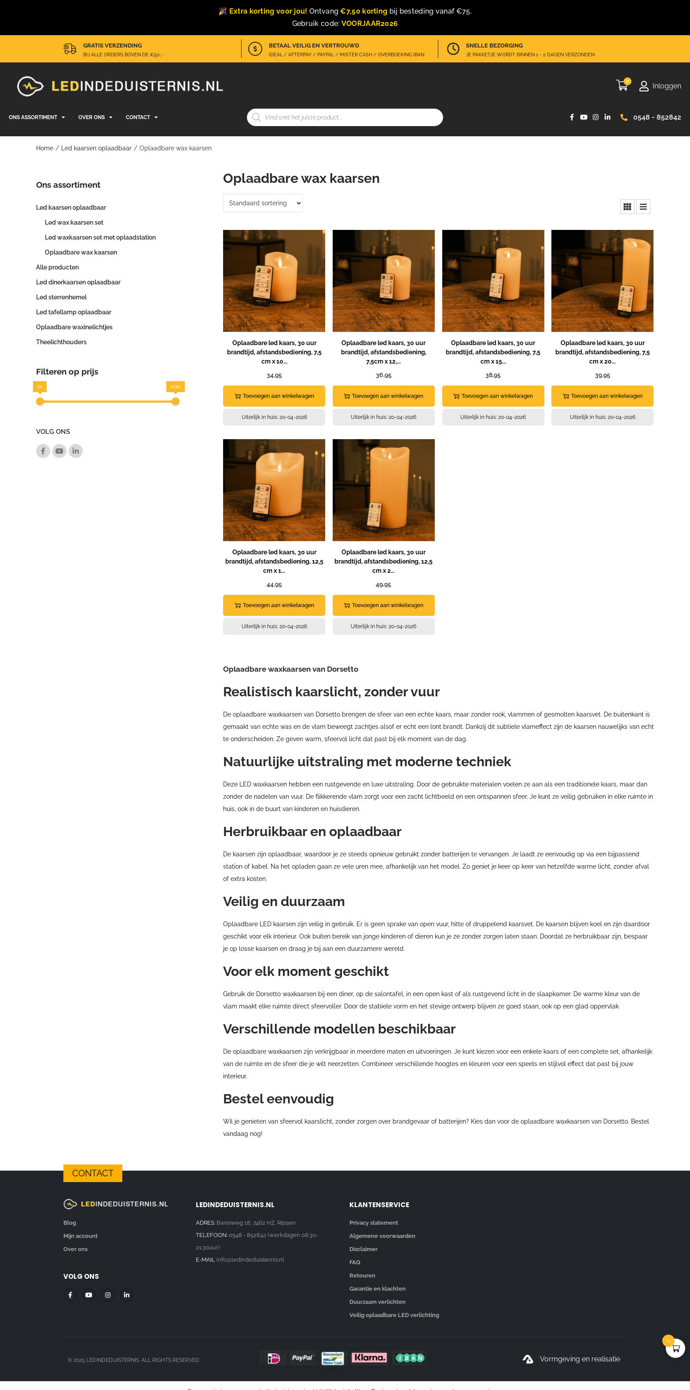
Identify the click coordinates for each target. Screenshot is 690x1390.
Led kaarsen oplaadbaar (96, 148)
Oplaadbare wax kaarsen (81, 252)
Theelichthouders (61, 342)
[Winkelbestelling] (263, 203)
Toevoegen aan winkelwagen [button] (274, 396)
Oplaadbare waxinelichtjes (74, 327)
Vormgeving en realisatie (580, 1359)
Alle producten (57, 267)
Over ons (95, 117)
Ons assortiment (37, 117)
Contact (142, 117)
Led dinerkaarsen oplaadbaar (78, 282)
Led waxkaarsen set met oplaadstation (100, 237)
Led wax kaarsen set (74, 222)
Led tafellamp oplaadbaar (73, 312)
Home (44, 148)
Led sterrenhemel (61, 297)
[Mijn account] (660, 86)
